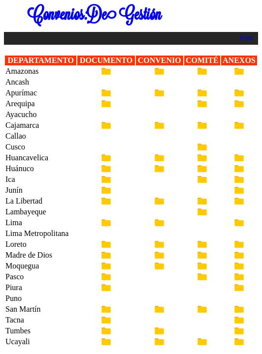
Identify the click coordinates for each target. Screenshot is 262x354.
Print (246, 38)
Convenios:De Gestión (94, 14)
